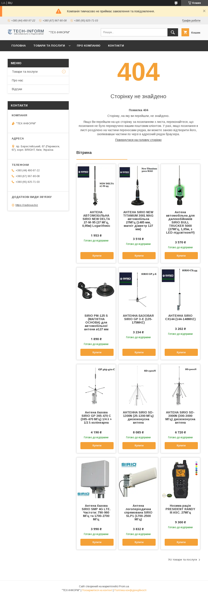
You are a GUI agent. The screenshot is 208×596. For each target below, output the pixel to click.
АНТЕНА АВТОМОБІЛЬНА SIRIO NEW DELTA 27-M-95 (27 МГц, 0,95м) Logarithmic (96, 218)
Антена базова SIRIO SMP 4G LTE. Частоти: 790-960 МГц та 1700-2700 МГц (96, 512)
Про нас (17, 80)
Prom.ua (124, 586)
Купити (97, 255)
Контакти (116, 45)
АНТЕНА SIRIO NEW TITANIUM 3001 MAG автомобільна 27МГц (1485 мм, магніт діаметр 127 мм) (138, 220)
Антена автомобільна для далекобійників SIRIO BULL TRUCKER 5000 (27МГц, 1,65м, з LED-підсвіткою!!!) (180, 222)
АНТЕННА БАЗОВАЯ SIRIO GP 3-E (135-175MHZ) (138, 319)
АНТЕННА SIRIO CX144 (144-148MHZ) (180, 317)
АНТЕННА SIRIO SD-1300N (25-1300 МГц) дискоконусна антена (138, 417)
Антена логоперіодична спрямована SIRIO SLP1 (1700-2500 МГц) (138, 512)
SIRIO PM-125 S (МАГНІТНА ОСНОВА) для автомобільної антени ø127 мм (96, 322)
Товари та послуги (49, 45)
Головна (18, 45)
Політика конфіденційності (130, 590)
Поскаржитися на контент (97, 590)
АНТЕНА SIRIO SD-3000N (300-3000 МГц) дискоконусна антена (180, 417)
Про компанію (88, 45)
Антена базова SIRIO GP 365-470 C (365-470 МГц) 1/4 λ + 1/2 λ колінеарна (96, 417)
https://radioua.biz (26, 205)
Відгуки (17, 89)
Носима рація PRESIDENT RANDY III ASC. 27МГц (180, 509)
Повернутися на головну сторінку (138, 140)
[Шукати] (172, 32)
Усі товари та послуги (182, 559)
